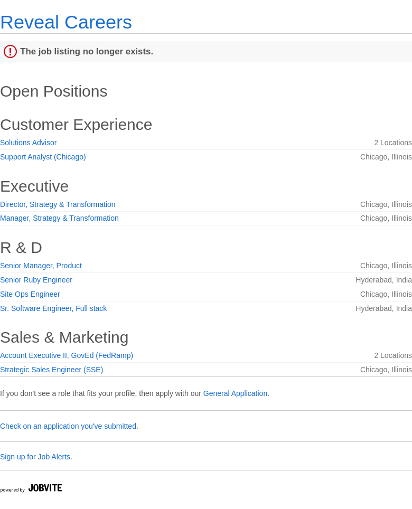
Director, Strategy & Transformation (58, 204)
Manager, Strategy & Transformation (59, 218)
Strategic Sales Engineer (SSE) (51, 369)
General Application (235, 393)
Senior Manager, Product (41, 265)
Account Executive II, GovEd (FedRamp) (66, 355)
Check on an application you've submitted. (69, 426)
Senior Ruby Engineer (36, 280)
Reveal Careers (66, 22)
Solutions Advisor (28, 142)
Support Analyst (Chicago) (43, 157)
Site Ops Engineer (30, 294)
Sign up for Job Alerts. (36, 457)
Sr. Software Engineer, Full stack (53, 308)
